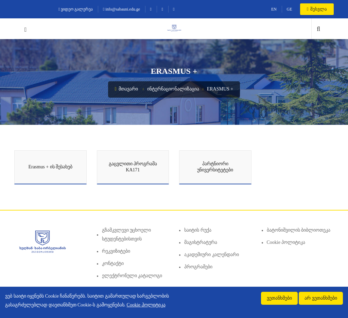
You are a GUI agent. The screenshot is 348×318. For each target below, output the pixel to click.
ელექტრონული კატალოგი (132, 275)
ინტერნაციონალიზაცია (173, 88)
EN (274, 9)
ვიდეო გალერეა (75, 9)
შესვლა (317, 9)
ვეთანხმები (279, 298)
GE (289, 9)
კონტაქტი (113, 263)
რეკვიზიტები (116, 251)
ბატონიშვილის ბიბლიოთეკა (299, 230)
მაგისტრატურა (200, 242)
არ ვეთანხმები (320, 298)
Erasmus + (220, 88)
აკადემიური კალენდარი (211, 254)
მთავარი (126, 88)
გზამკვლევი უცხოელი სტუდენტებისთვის (126, 234)
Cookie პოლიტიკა (286, 242)
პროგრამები (198, 266)
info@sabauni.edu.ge (121, 9)
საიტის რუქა (197, 230)
